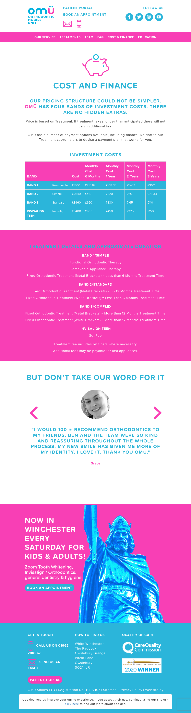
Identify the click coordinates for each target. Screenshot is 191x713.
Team (89, 37)
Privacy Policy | (132, 690)
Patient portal (78, 8)
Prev (34, 413)
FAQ (100, 37)
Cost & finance (121, 37)
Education (147, 37)
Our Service (45, 37)
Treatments (70, 37)
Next (157, 413)
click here (72, 704)
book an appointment (49, 588)
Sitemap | (111, 690)
